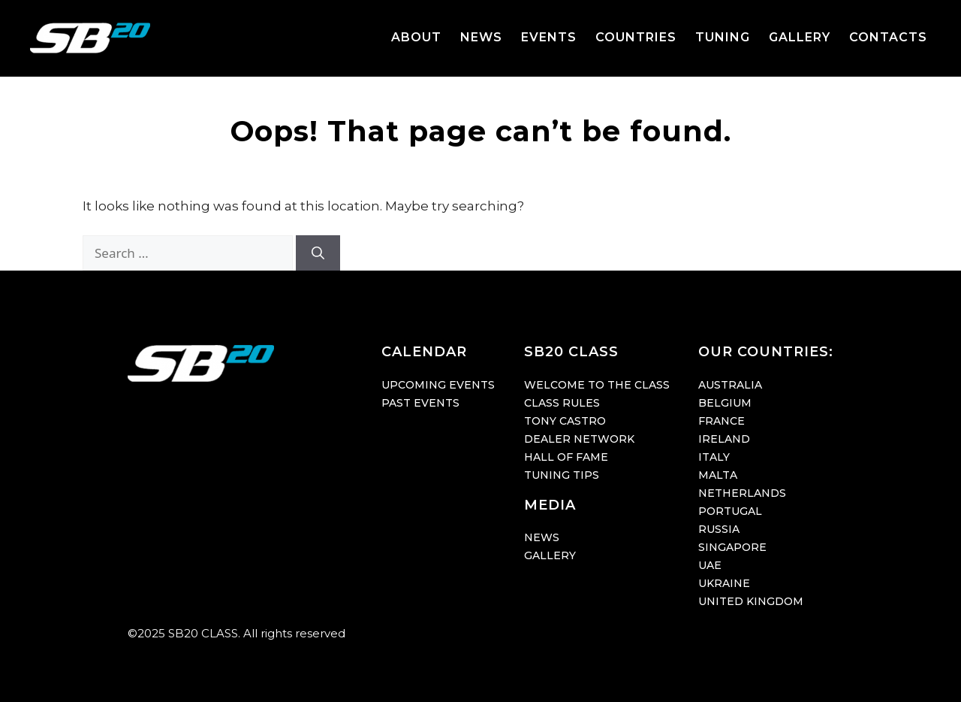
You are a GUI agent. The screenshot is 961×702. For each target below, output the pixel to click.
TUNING (722, 37)
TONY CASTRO (565, 421)
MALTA (717, 475)
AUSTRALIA (730, 385)
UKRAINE (724, 583)
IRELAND (724, 439)
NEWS (481, 37)
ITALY (714, 457)
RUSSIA (719, 529)
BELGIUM (725, 403)
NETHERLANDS (742, 493)
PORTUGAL (730, 511)
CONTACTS (888, 37)
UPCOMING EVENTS (438, 385)
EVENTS (549, 37)
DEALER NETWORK (579, 439)
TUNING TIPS (561, 475)
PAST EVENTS (420, 403)
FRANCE (721, 421)
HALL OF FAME (566, 457)
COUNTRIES (635, 37)
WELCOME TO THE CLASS (597, 385)
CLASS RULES (562, 403)
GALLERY (799, 37)
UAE (710, 565)
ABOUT (416, 37)
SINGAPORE (732, 547)
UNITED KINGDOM (750, 601)
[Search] (318, 253)
